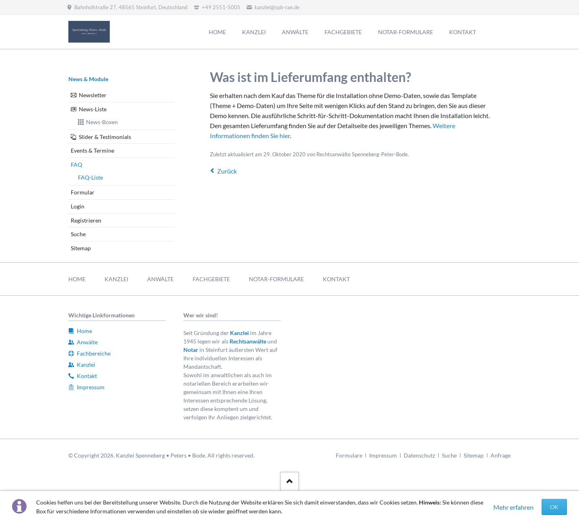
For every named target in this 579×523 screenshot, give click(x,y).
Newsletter (93, 95)
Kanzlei (239, 332)
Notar (190, 349)
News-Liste (93, 109)
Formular (82, 192)
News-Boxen (102, 121)
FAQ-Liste (90, 177)
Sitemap (81, 248)
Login (77, 206)
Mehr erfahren (513, 507)
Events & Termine (92, 150)
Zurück (227, 171)
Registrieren (86, 220)
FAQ (76, 164)
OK (554, 506)
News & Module (88, 79)
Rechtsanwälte (248, 341)
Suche (78, 234)
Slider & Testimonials (105, 136)
